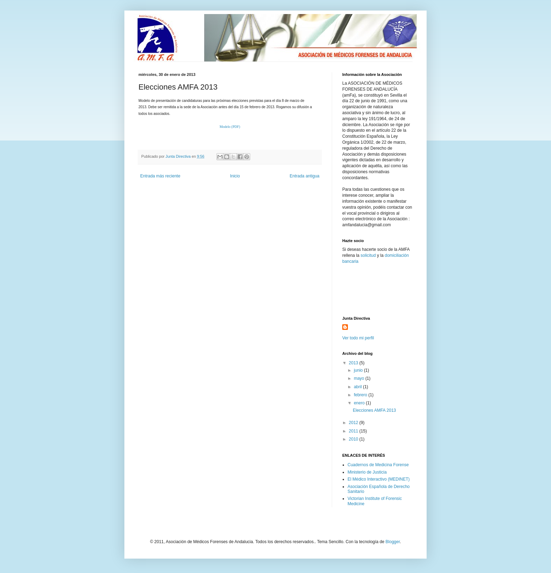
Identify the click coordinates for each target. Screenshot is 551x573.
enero (360, 403)
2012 (354, 422)
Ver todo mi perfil (358, 338)
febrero (361, 394)
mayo (359, 378)
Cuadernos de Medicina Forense (378, 464)
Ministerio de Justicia (367, 472)
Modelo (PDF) (230, 127)
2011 (354, 431)
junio (359, 370)
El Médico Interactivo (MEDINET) (379, 479)
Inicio (235, 176)
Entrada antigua (304, 176)
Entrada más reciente (160, 176)
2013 (354, 362)
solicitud (368, 255)
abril (358, 386)
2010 (354, 439)
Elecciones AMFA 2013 (374, 410)
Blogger (392, 541)
